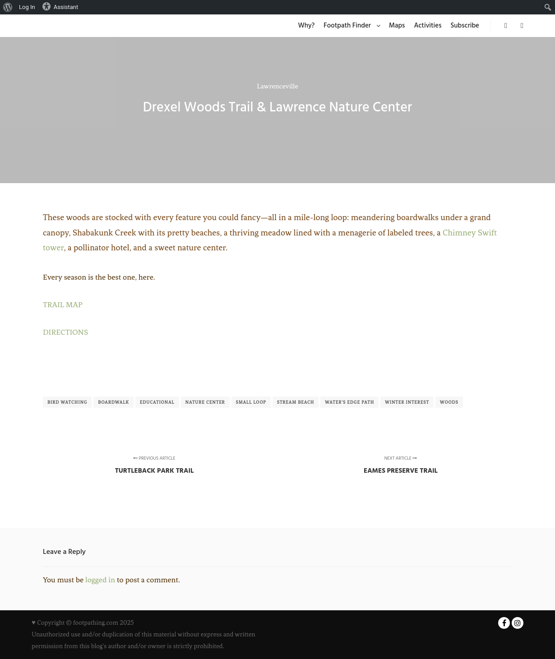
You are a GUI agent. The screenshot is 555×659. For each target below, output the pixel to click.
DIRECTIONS (65, 331)
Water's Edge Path (349, 402)
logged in (100, 579)
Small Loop (251, 402)
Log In (27, 7)
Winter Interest (407, 402)
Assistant (60, 6)
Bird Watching (67, 402)
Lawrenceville (277, 86)
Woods (449, 402)
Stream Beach (295, 402)
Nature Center (205, 402)
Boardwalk (113, 402)
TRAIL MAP (63, 304)
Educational (157, 402)
